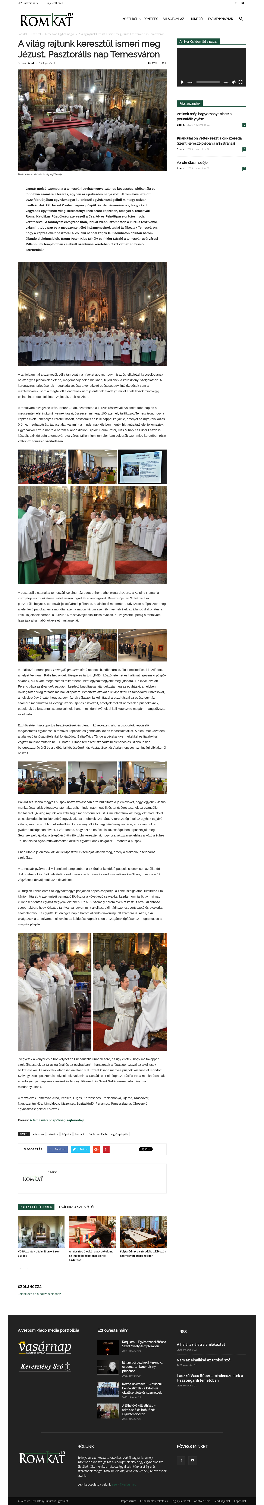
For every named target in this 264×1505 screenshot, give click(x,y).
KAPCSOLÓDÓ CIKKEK (36, 1207)
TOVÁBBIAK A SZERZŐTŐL (76, 1207)
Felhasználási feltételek (154, 1501)
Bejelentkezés (55, 2)
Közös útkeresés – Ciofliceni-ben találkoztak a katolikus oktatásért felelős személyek (142, 1388)
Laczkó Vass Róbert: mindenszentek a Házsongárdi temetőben (210, 1378)
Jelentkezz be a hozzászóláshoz (39, 1294)
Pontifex (151, 19)
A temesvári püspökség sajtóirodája (57, 1120)
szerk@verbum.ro (124, 1484)
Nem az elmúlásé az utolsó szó (203, 1360)
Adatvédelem (202, 1501)
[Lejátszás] (182, 82)
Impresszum (128, 1501)
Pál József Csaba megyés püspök (108, 1134)
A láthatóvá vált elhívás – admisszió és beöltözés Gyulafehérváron (138, 1410)
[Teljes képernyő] (240, 82)
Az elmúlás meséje (192, 162)
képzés (66, 1134)
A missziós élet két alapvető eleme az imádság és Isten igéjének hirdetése (91, 1256)
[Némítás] (234, 82)
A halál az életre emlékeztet (201, 1344)
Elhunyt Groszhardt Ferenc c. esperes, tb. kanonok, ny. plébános (142, 1367)
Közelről (131, 19)
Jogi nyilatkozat (181, 1501)
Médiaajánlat (222, 1501)
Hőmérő (196, 19)
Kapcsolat (240, 1501)
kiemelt (79, 1134)
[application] (211, 67)
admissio (38, 1134)
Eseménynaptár (220, 19)
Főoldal (22, 34)
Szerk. (31, 63)
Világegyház (173, 19)
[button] (241, 19)
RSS (183, 1331)
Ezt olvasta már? (112, 1330)
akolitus (53, 1134)
